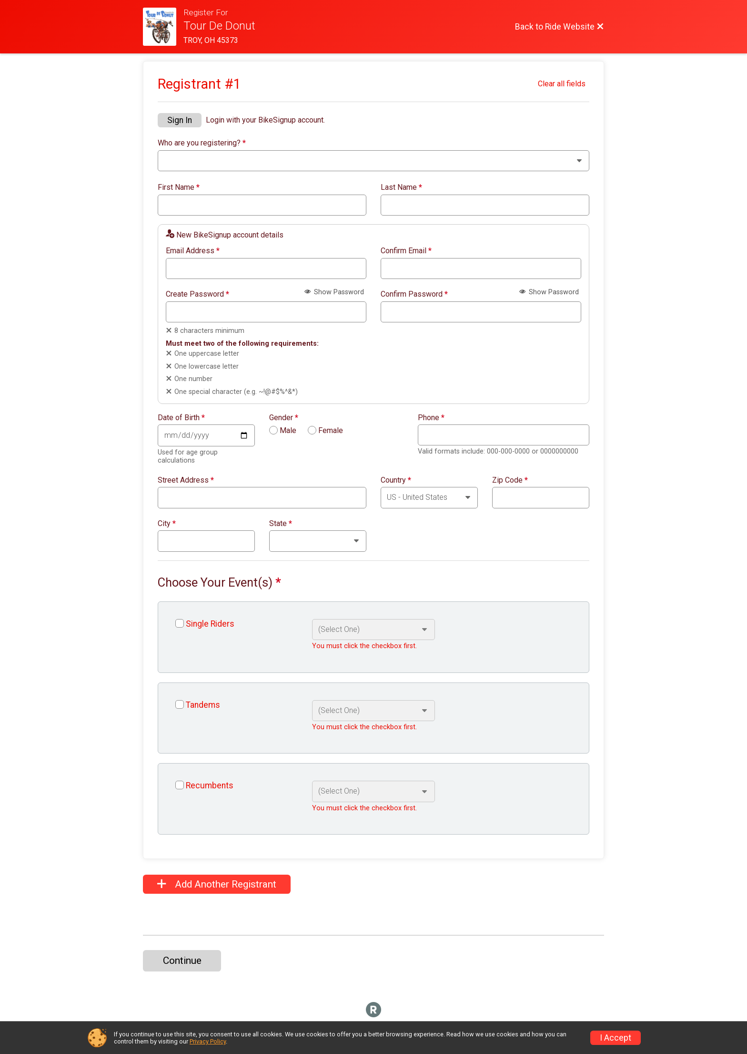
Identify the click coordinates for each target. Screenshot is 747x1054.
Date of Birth (181, 417)
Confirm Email (406, 251)
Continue (182, 960)
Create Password (197, 294)
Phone (431, 417)
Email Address (193, 251)
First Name (179, 187)
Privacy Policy (208, 1041)
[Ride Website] (163, 27)
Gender (283, 417)
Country (396, 480)
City (167, 523)
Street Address (186, 480)
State (280, 523)
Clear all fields (561, 83)
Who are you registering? (202, 143)
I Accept (615, 1038)
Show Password (334, 292)
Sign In (179, 120)
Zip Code (510, 480)
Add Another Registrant (216, 884)
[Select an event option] (373, 629)
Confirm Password (414, 294)
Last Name (401, 187)
